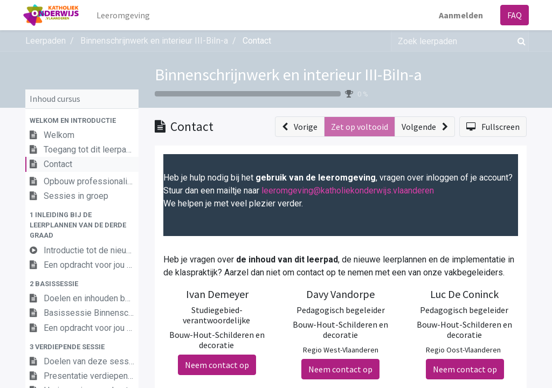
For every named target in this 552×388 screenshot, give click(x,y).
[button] (82, 120)
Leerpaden (45, 41)
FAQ (512, 15)
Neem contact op (217, 364)
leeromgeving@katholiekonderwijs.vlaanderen (347, 190)
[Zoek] (519, 41)
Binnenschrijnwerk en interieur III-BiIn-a (288, 74)
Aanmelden (459, 15)
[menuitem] (126, 15)
